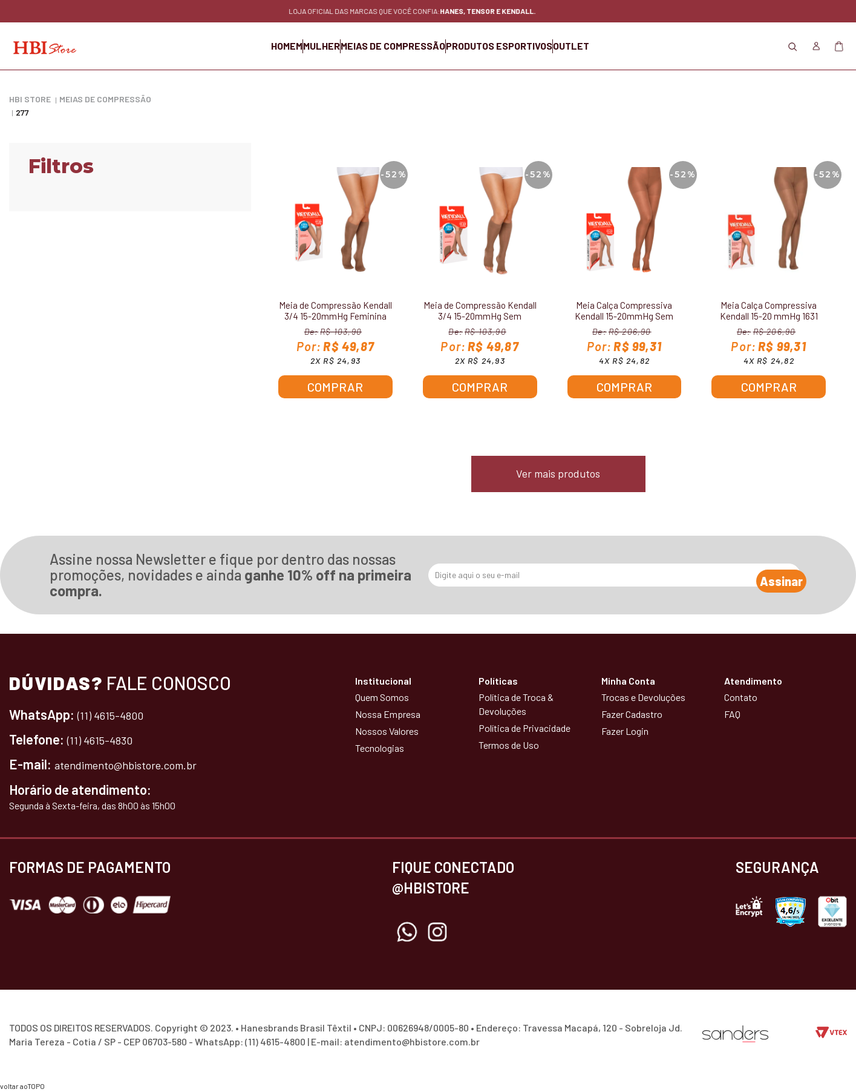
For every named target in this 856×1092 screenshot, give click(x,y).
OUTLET (631, 45)
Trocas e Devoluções (643, 697)
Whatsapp (407, 932)
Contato (740, 697)
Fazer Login (625, 731)
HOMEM (226, 45)
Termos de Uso (509, 745)
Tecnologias (379, 748)
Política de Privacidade (524, 728)
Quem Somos (382, 697)
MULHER (291, 45)
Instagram (437, 932)
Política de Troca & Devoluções (516, 704)
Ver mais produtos (558, 473)
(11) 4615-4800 (117, 714)
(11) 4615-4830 (106, 739)
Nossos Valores (387, 731)
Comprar (335, 387)
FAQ (732, 714)
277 (22, 112)
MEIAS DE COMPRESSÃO (393, 45)
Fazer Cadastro (631, 714)
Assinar (769, 575)
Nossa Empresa (387, 714)
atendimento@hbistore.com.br (141, 764)
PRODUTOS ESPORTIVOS (529, 45)
